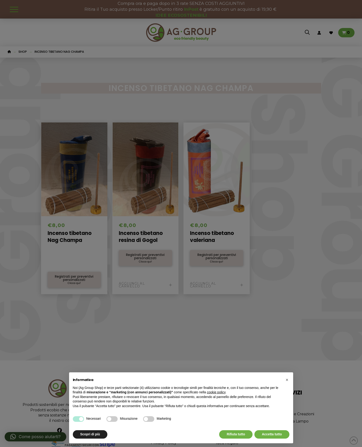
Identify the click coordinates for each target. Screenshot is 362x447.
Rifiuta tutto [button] (236, 434)
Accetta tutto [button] (272, 434)
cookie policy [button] (216, 392)
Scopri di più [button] (90, 434)
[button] (287, 380)
